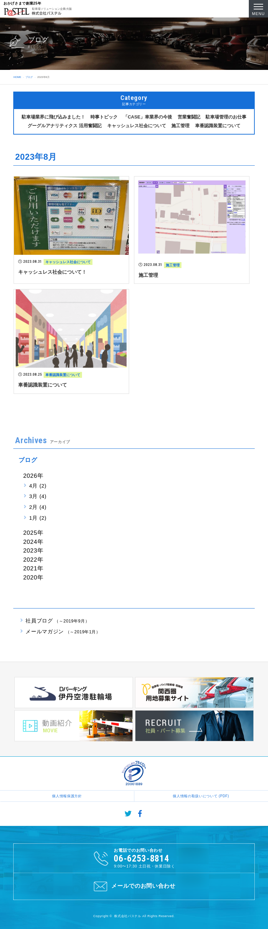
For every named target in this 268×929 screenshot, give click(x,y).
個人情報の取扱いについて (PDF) (201, 796)
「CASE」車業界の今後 (147, 117)
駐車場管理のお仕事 (226, 117)
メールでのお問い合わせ (133, 886)
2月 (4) (37, 507)
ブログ (29, 77)
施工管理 (180, 125)
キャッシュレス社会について (136, 125)
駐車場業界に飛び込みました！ (53, 117)
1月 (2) (37, 518)
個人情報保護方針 (67, 796)
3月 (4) (37, 496)
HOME (17, 77)
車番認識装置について (217, 125)
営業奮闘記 (189, 117)
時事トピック (104, 117)
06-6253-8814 (141, 858)
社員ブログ (57, 621)
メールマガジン (62, 631)
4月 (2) (37, 486)
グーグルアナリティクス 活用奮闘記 (65, 125)
